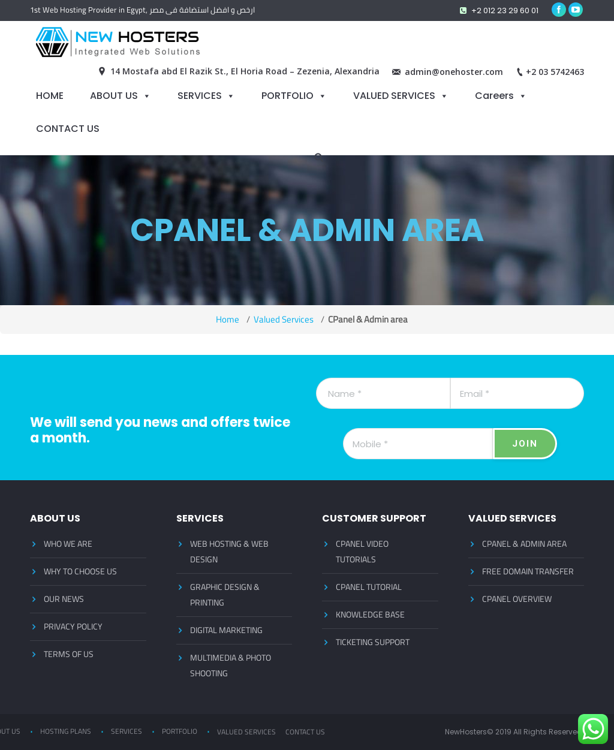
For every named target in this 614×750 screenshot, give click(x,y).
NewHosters (466, 732)
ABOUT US (114, 95)
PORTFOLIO (287, 95)
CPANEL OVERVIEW (517, 599)
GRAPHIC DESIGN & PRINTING (225, 594)
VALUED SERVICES (394, 95)
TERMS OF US (69, 654)
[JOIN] (525, 443)
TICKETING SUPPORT (373, 642)
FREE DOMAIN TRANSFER (528, 571)
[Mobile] (418, 443)
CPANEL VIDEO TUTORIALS (362, 551)
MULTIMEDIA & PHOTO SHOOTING (230, 665)
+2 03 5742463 (555, 71)
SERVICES (199, 95)
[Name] (383, 393)
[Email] (517, 393)
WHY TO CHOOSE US (80, 571)
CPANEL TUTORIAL (369, 587)
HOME (50, 95)
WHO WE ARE (68, 544)
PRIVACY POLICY (73, 626)
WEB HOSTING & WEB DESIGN (229, 551)
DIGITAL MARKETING (226, 630)
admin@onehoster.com (454, 71)
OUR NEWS (64, 599)
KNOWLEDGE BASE (370, 614)
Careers (494, 95)
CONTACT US (68, 128)
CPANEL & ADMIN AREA (524, 544)
